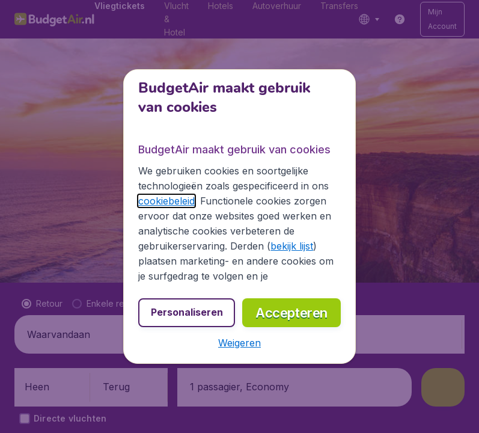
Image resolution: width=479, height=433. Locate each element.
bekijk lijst (291, 246)
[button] (239, 343)
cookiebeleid (166, 201)
